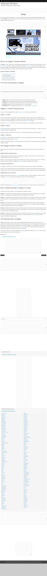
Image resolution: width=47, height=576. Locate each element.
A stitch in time (7, 122)
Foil (24, 450)
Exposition (26, 448)
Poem (2, 484)
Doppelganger (26, 441)
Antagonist (3, 421)
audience (21, 226)
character (21, 161)
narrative (27, 120)
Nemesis (3, 472)
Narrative (25, 471)
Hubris (2, 456)
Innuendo (25, 460)
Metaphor (25, 467)
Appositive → (44, 255)
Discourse (3, 441)
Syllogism (25, 497)
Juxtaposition (26, 463)
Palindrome (26, 475)
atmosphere (7, 176)
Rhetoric (3, 491)
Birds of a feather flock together (8, 78)
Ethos (25, 445)
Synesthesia (3, 500)
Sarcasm (25, 492)
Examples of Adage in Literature (9, 236)
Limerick (3, 464)
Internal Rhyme (4, 461)
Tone (2, 504)
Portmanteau (26, 485)
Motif (25, 469)
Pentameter (26, 480)
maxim (2, 128)
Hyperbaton (26, 456)
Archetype (3, 426)
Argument (25, 426)
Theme (2, 503)
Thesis (25, 503)
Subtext (25, 496)
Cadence (25, 429)
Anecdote (25, 420)
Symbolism (3, 499)
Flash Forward (4, 450)
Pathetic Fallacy (27, 479)
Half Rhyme (3, 454)
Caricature (3, 430)
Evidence (3, 448)
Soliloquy (3, 495)
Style (2, 496)
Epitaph (25, 444)
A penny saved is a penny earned (8, 74)
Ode (2, 473)
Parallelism (3, 477)
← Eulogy (2, 255)
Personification (26, 481)
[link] (7, 37)
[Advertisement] (23, 180)
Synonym (25, 500)
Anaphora (3, 420)
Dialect (2, 438)
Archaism (25, 425)
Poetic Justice (26, 484)
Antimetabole (3, 422)
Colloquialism (26, 433)
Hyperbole (3, 457)
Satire (2, 493)
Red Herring (3, 489)
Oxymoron (3, 475)
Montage (25, 468)
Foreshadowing (4, 452)
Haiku (25, 453)
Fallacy (25, 449)
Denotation (3, 437)
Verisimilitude (3, 508)
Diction (2, 440)
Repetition (26, 489)
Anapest (25, 418)
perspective (15, 139)
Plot (2, 483)
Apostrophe (3, 425)
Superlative (3, 497)
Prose (25, 487)
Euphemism (26, 446)
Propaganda (3, 487)
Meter (2, 468)
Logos (2, 465)
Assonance (3, 428)
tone (36, 128)
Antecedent (26, 421)
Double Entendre (4, 442)
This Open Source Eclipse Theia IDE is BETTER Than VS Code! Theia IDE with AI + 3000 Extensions (23, 37)
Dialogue (25, 438)
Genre (2, 453)
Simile (25, 493)
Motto (2, 471)
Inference (3, 460)
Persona (3, 481)
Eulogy (2, 446)
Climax (2, 433)
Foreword (25, 452)
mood (18, 175)
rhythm (35, 105)
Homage (25, 454)
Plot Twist (25, 483)
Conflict (25, 434)
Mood (2, 469)
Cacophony (3, 429)
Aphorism (3, 424)
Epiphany (3, 444)
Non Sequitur (26, 472)
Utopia (25, 507)
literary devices (21, 112)
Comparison (3, 434)
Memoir (2, 467)
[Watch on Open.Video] (10, 53)
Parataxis (25, 477)
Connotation (3, 436)
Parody (2, 479)
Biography (26, 428)
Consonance (26, 436)
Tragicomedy (3, 506)
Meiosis (25, 465)
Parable (2, 476)
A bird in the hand (14, 184)
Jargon (2, 463)
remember (23, 105)
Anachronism (3, 417)
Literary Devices (9, 3)
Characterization (4, 432)
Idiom (25, 457)
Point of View (3, 485)
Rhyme (25, 491)
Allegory (3, 414)
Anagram (25, 417)
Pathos (2, 480)
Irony (25, 461)
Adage (25, 413)
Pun (24, 488)
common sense (29, 65)
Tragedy (25, 504)
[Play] (31, 32)
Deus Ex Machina (27, 437)
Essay (2, 445)
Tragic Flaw (26, 506)
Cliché (25, 432)
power (36, 230)
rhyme (32, 105)
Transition (3, 507)
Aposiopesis (26, 424)
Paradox (25, 476)
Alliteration (26, 414)
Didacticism (26, 440)
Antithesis (25, 422)
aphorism (4, 137)
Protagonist (3, 488)
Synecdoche (26, 499)
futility (34, 214)
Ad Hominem (3, 413)
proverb (3, 65)
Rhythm (2, 492)
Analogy (3, 418)
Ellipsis (25, 442)
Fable (2, 449)
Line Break (26, 464)
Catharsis (25, 430)
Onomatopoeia (26, 473)
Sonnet (25, 495)
